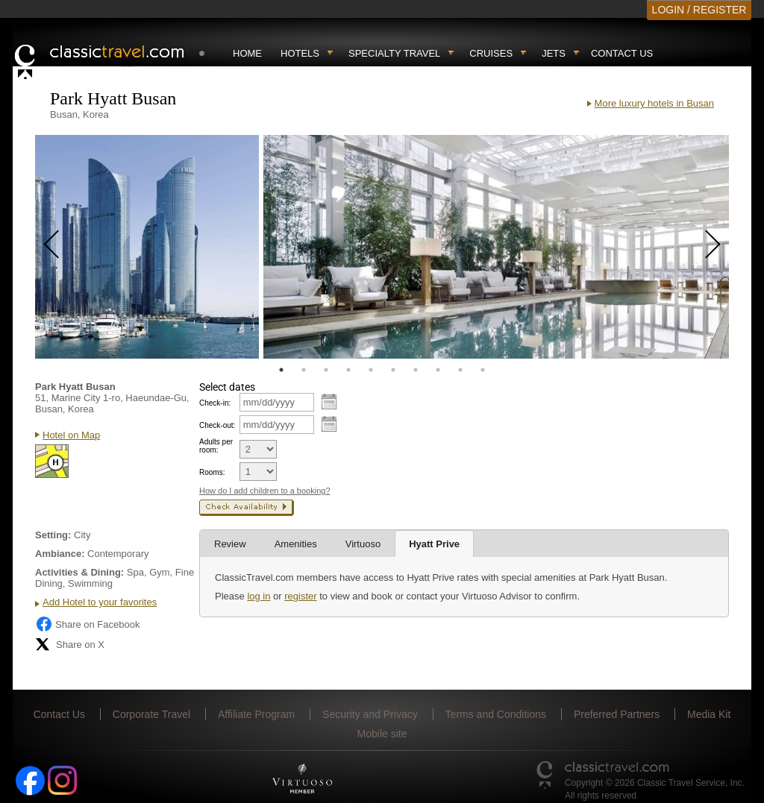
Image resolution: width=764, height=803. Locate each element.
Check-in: (215, 403)
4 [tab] (348, 369)
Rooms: (212, 472)
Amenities (296, 543)
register (300, 596)
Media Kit (708, 714)
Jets (554, 53)
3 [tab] (326, 369)
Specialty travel (394, 53)
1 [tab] (281, 369)
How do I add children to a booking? (265, 490)
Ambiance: (59, 553)
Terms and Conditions (495, 714)
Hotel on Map (71, 435)
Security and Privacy (370, 714)
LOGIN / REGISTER (699, 10)
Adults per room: (216, 446)
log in (258, 596)
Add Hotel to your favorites (100, 602)
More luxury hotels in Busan (654, 103)
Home (247, 53)
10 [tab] (482, 369)
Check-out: (217, 425)
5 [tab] (370, 369)
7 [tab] (415, 369)
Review (230, 543)
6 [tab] (393, 369)
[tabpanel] (147, 247)
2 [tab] (303, 369)
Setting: (53, 535)
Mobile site (382, 734)
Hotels (300, 53)
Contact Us (622, 53)
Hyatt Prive (434, 543)
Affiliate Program (256, 714)
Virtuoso (363, 543)
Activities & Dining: (79, 572)
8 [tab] (437, 369)
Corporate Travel (151, 714)
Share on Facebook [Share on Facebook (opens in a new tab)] (87, 624)
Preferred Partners (617, 714)
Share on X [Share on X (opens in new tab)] (69, 644)
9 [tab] (460, 369)
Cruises (491, 53)
